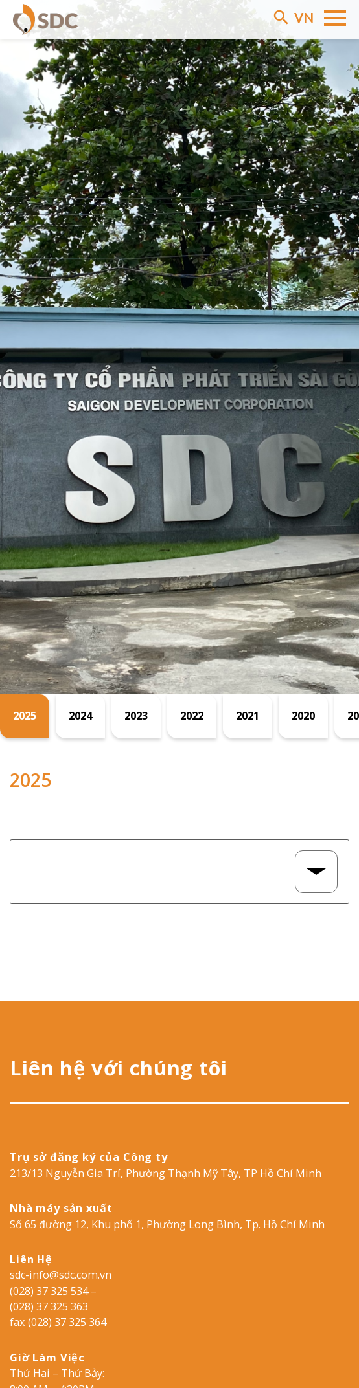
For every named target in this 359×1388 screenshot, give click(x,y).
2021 (247, 716)
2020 (303, 716)
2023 (136, 716)
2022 (191, 716)
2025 (24, 716)
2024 (80, 716)
